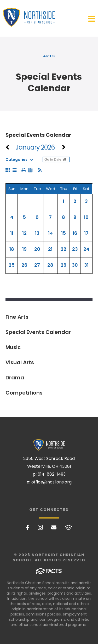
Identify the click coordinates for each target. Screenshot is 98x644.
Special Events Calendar (38, 332)
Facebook (27, 527)
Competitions (24, 392)
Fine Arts (16, 317)
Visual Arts (19, 362)
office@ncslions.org (51, 482)
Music (13, 347)
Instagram (40, 527)
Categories (20, 159)
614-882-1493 (52, 474)
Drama (14, 377)
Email (53, 527)
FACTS (68, 527)
